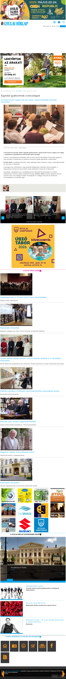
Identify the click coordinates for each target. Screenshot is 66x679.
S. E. (13, 91)
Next (63, 577)
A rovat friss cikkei (31, 271)
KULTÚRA (19, 91)
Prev (9, 577)
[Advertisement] (33, 40)
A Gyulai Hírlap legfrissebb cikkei (24, 537)
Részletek (55, 676)
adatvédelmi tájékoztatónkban (12, 671)
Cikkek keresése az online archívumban (22, 639)
